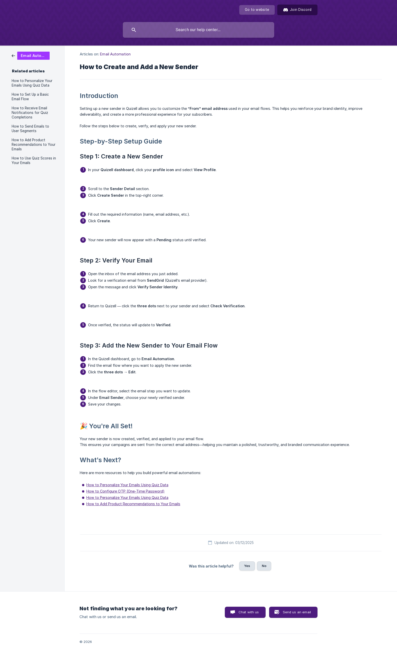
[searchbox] (198, 30)
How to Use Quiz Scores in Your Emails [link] (34, 160)
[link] (31, 55)
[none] (257, 10)
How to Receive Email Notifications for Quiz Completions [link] (30, 112)
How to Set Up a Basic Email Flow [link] (30, 96)
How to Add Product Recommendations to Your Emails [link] (33, 144)
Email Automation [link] (115, 54)
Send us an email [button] (297, 612)
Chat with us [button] (249, 612)
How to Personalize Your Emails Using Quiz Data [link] (32, 83)
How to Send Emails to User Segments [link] (30, 128)
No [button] (264, 566)
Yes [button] (247, 566)
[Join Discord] (297, 10)
